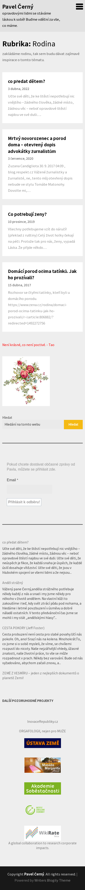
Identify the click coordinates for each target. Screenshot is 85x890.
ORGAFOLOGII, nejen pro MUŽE (42, 731)
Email (12, 480)
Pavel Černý (17, 6)
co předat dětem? (26, 81)
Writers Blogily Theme (52, 880)
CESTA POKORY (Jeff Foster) (23, 628)
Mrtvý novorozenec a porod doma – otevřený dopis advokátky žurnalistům (37, 144)
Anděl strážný (12, 582)
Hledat (7, 417)
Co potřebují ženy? (27, 214)
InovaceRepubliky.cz (42, 721)
